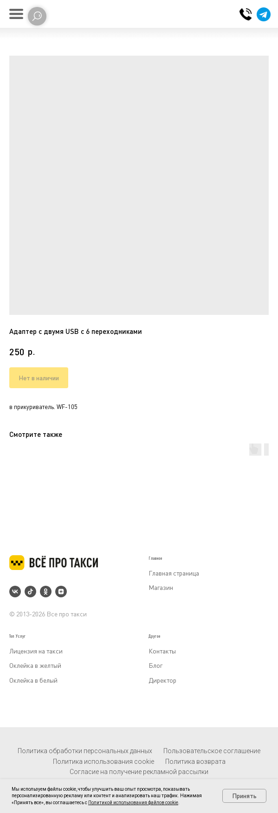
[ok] (46, 591)
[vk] (15, 591)
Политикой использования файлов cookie (133, 802)
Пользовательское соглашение (211, 751)
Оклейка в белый (33, 680)
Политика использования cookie (103, 761)
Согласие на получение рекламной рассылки (139, 771)
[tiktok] (30, 591)
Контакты (162, 651)
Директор (162, 680)
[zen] (61, 591)
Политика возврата (195, 761)
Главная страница (174, 573)
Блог (155, 665)
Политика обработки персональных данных (85, 751)
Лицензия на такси (36, 651)
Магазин (161, 587)
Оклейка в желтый (35, 665)
